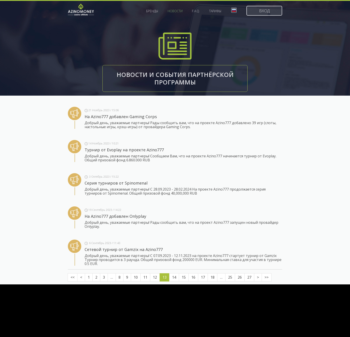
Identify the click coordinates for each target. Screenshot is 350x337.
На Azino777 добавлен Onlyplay (115, 216)
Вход (264, 10)
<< (73, 277)
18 (212, 277)
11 (145, 277)
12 (155, 277)
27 (249, 277)
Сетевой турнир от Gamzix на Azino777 (124, 249)
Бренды (152, 11)
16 (193, 277)
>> (267, 277)
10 (136, 277)
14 (174, 277)
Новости (175, 11)
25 (230, 277)
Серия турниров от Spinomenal (116, 183)
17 (203, 277)
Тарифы (215, 11)
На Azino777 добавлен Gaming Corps (121, 116)
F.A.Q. (196, 11)
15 (184, 277)
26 (240, 277)
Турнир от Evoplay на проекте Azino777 (124, 149)
